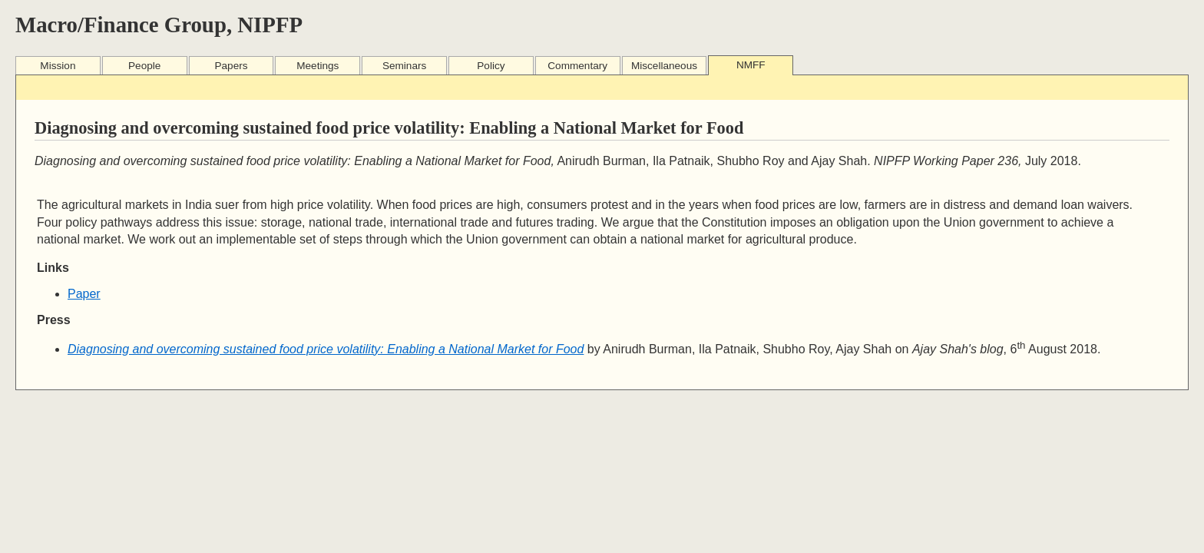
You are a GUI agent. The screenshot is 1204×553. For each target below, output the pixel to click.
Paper (84, 293)
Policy (490, 65)
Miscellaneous (664, 65)
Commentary (577, 65)
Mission (57, 65)
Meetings (317, 65)
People (144, 65)
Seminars (404, 65)
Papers (230, 65)
